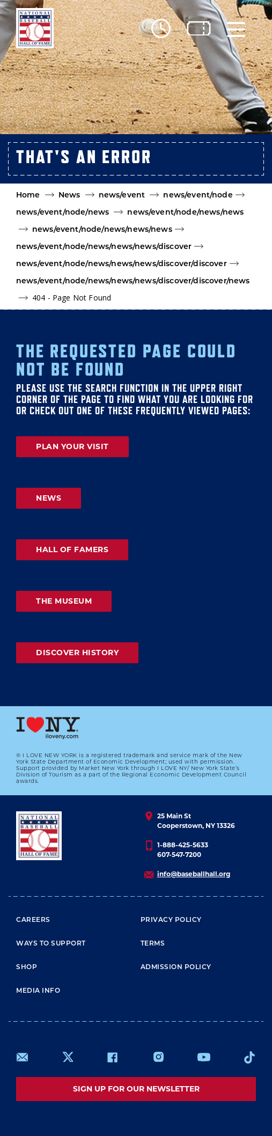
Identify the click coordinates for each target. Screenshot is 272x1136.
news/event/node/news (62, 212)
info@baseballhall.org (193, 874)
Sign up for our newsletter (136, 1089)
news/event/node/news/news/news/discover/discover (121, 263)
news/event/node (197, 195)
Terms (153, 943)
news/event (122, 195)
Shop (26, 967)
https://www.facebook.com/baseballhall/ (112, 1057)
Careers (33, 919)
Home (28, 195)
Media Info (38, 990)
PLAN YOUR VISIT (72, 446)
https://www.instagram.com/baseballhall (158, 1057)
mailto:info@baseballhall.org (22, 1057)
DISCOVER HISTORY (77, 652)
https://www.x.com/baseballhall (67, 1056)
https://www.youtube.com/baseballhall (203, 1057)
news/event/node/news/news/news (102, 229)
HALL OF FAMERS (72, 549)
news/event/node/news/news (185, 212)
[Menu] (236, 28)
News (69, 195)
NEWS (48, 498)
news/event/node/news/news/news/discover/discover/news (132, 280)
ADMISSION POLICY (176, 967)
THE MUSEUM (64, 601)
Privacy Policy (171, 919)
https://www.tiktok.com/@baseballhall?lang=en (249, 1057)
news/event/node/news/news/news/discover (104, 246)
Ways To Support (51, 943)
